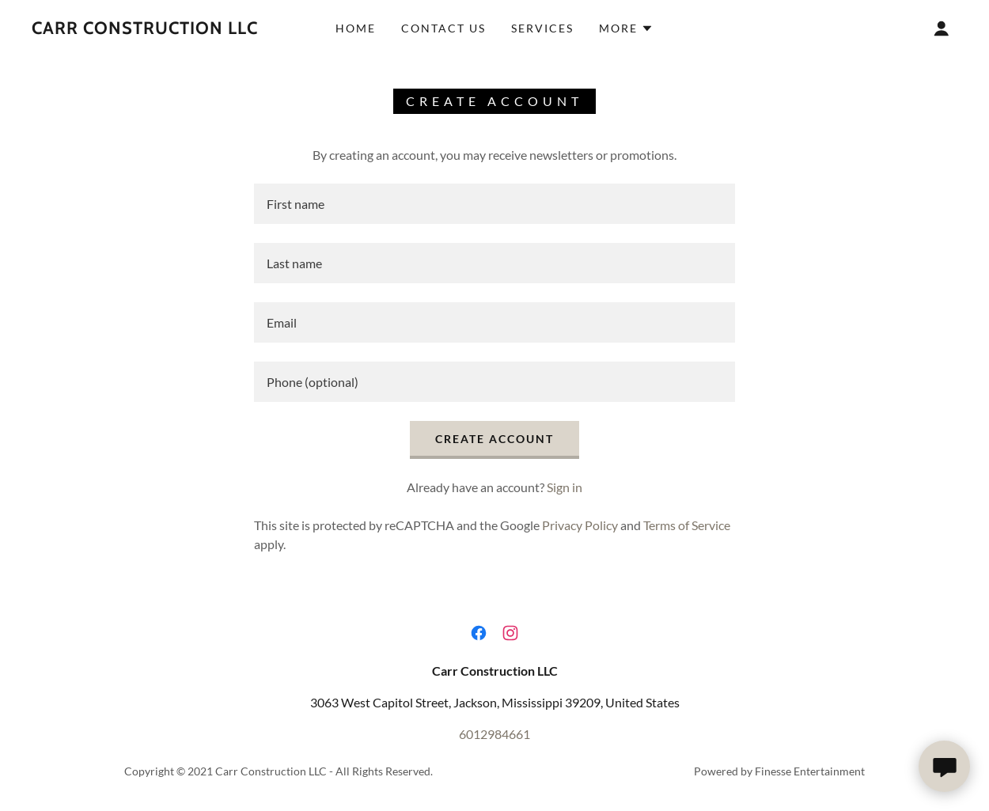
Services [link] (542, 28)
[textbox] (494, 204)
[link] (145, 28)
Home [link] (355, 28)
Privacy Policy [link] (580, 524)
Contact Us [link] (443, 28)
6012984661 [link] (494, 733)
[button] (626, 28)
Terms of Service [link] (686, 524)
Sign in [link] (564, 487)
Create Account (494, 438)
